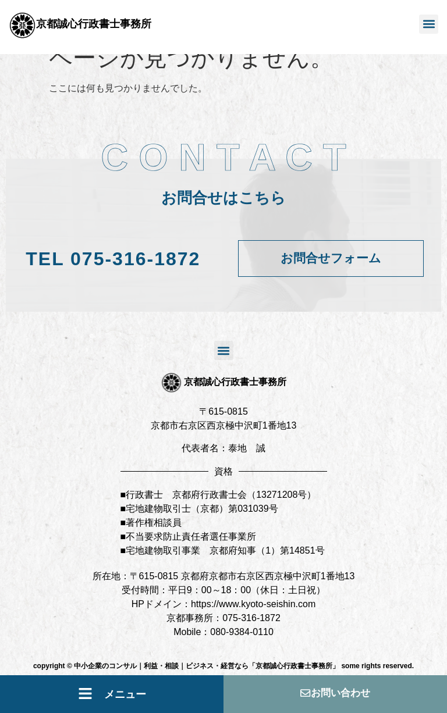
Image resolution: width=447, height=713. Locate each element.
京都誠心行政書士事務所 (93, 24)
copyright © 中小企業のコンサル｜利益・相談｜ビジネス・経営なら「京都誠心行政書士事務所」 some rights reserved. (223, 666)
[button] (428, 24)
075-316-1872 (113, 258)
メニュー (125, 694)
